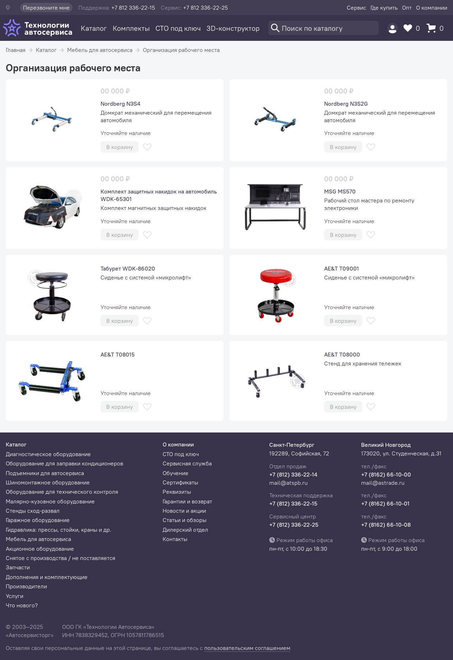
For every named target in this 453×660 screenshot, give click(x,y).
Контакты (175, 538)
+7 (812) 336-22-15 (293, 503)
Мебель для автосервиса (99, 50)
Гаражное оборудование (38, 519)
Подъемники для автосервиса (45, 473)
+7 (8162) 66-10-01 (385, 503)
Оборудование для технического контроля (62, 491)
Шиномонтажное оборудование (48, 482)
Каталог (94, 28)
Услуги (14, 595)
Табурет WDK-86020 (128, 268)
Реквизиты (177, 491)
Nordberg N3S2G (346, 103)
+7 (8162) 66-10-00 (386, 474)
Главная (15, 50)
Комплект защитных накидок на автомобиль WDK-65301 (159, 195)
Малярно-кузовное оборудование (50, 501)
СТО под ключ (178, 28)
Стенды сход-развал (33, 510)
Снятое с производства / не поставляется (60, 557)
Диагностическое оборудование (48, 454)
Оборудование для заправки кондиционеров (64, 463)
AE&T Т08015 (118, 354)
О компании (431, 7)
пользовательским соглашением (247, 647)
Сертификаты (180, 482)
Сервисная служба (187, 463)
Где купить (384, 7)
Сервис (356, 7)
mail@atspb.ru (288, 482)
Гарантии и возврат (187, 501)
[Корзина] (436, 28)
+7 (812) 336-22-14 (293, 474)
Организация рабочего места (181, 50)
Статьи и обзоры (184, 519)
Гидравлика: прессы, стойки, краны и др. (58, 529)
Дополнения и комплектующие (47, 576)
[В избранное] (147, 147)
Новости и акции (184, 510)
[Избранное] (413, 28)
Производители (26, 586)
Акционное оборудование (40, 548)
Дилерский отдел (185, 529)
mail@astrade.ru (383, 482)
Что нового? (22, 605)
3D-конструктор (233, 28)
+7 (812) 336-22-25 (293, 524)
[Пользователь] (392, 28)
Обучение (175, 473)
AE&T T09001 (341, 268)
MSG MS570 (340, 191)
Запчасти (18, 567)
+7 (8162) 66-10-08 (386, 524)
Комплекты (131, 28)
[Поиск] (323, 28)
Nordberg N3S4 (120, 103)
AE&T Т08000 (342, 354)
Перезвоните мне (46, 7)
